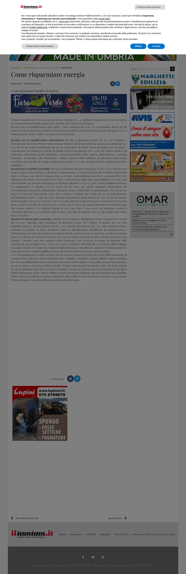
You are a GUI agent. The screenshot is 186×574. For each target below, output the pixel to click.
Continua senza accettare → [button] (150, 7)
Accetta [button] (156, 46)
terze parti (64, 21)
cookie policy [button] (104, 18)
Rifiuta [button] (138, 46)
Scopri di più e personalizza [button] (40, 46)
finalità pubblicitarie (39, 27)
